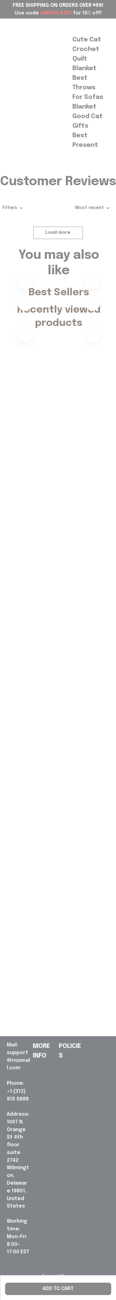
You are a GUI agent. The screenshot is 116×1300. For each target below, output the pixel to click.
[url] (18, 1056)
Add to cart (58, 1288)
